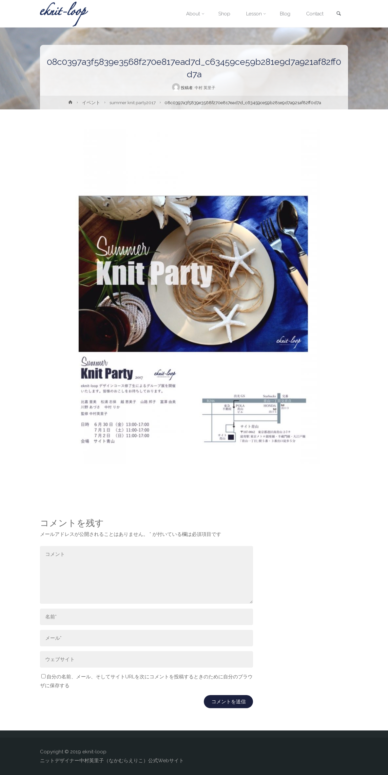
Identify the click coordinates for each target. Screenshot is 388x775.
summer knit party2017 (132, 102)
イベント (91, 102)
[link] (338, 14)
